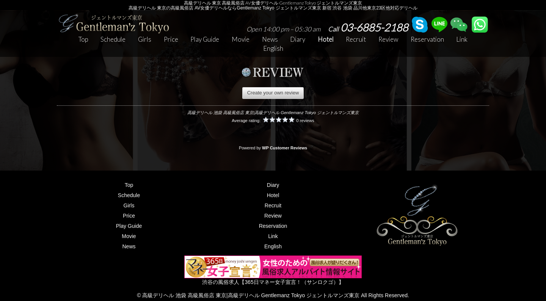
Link (462, 39)
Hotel (326, 39)
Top (83, 39)
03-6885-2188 (368, 27)
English (273, 48)
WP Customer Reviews (284, 148)
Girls (144, 39)
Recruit (356, 39)
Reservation (427, 39)
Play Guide (204, 39)
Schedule (113, 39)
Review (388, 39)
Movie (240, 39)
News (270, 39)
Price (171, 39)
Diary (297, 39)
